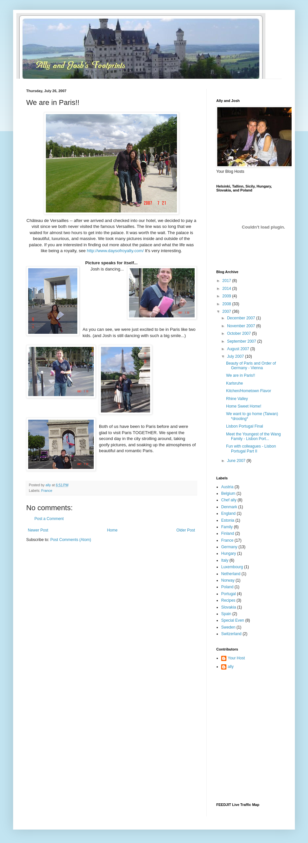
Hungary (228, 553)
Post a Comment (49, 518)
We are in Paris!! (240, 375)
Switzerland (231, 634)
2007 (227, 311)
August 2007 (238, 349)
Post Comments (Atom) (70, 539)
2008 (227, 304)
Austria (227, 487)
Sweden (228, 627)
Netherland (231, 574)
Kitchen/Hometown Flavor (248, 391)
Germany (229, 547)
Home (112, 530)
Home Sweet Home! (243, 406)
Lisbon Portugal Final (244, 426)
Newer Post (38, 530)
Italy (224, 560)
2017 (227, 280)
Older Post (185, 530)
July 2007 (236, 356)
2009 (227, 296)
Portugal (228, 594)
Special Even (232, 620)
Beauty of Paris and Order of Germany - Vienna (251, 365)
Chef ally (229, 500)
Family (227, 527)
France (46, 490)
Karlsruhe (234, 383)
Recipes (228, 600)
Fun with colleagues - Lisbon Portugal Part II (251, 448)
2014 (227, 288)
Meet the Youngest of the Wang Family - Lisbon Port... (253, 436)
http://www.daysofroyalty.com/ (115, 250)
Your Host (236, 658)
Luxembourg (232, 567)
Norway (228, 580)
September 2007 (242, 341)
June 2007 (236, 460)
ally (231, 666)
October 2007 (239, 333)
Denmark (229, 507)
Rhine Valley (237, 398)
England (228, 513)
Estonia (227, 520)
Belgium (228, 493)
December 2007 (241, 318)
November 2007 (241, 326)
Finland (227, 533)
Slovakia (228, 607)
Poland (227, 587)
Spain (226, 614)
